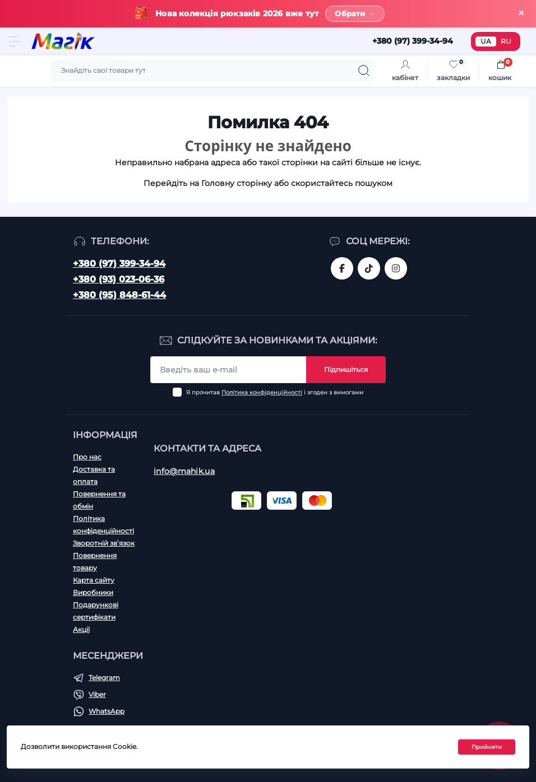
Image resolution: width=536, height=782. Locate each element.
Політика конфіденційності (261, 392)
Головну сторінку (236, 183)
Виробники (93, 592)
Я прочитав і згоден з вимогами (274, 392)
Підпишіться (346, 369)
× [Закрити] (521, 13)
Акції (81, 629)
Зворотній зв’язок (104, 543)
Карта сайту (93, 580)
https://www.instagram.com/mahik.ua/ (396, 268)
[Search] (364, 70)
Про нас (87, 457)
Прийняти (487, 747)
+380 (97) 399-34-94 (119, 263)
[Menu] (14, 41)
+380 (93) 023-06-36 (118, 279)
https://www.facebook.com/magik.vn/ (342, 268)
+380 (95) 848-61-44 (119, 295)
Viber (97, 694)
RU (506, 41)
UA (485, 41)
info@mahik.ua (184, 471)
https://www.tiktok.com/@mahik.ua (369, 268)
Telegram (104, 677)
